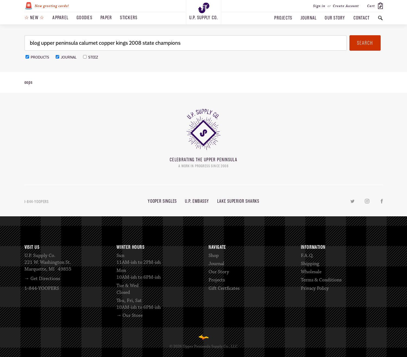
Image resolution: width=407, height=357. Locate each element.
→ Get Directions (42, 279)
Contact (362, 18)
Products (37, 57)
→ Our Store (129, 316)
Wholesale (311, 272)
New (34, 18)
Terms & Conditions (321, 280)
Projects (283, 18)
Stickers (128, 18)
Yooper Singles (162, 201)
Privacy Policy (315, 288)
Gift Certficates (224, 288)
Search (365, 43)
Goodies (84, 18)
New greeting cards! (46, 6)
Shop (214, 256)
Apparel (60, 18)
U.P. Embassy (197, 201)
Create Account (346, 6)
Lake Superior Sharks (238, 201)
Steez (90, 57)
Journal (309, 18)
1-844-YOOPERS (36, 201)
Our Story (335, 18)
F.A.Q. (307, 256)
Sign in (319, 6)
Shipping (310, 264)
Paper (106, 18)
